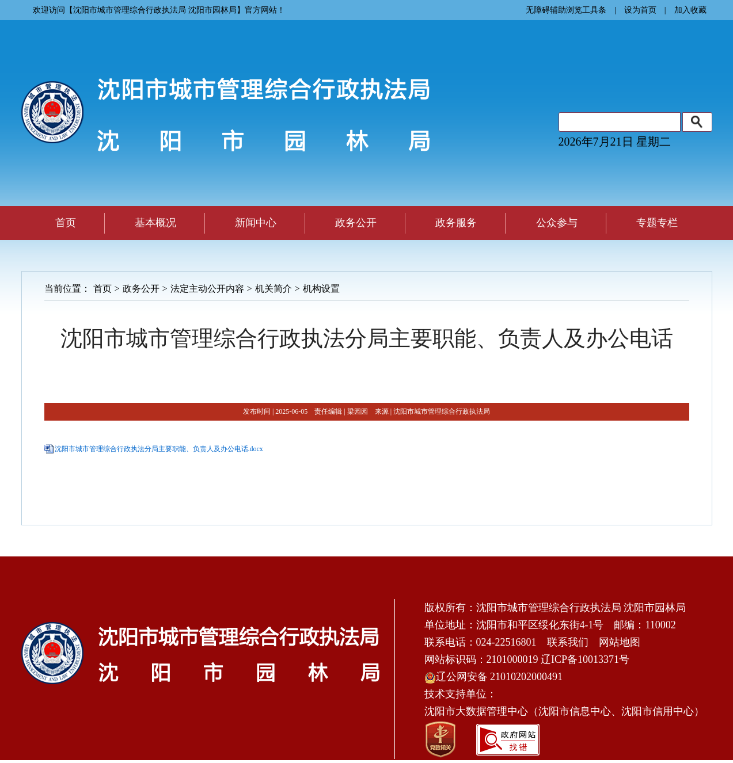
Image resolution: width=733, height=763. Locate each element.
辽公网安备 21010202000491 (493, 676)
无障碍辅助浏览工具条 (566, 10)
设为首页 (640, 10)
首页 (65, 222)
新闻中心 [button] (255, 222)
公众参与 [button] (557, 222)
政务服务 (456, 222)
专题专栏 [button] (657, 222)
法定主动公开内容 (207, 288)
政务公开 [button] (356, 222)
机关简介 (273, 288)
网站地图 (619, 642)
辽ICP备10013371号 (585, 659)
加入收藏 (690, 10)
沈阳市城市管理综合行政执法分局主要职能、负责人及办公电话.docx (159, 449)
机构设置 (321, 288)
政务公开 (141, 288)
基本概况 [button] (155, 222)
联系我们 (567, 642)
